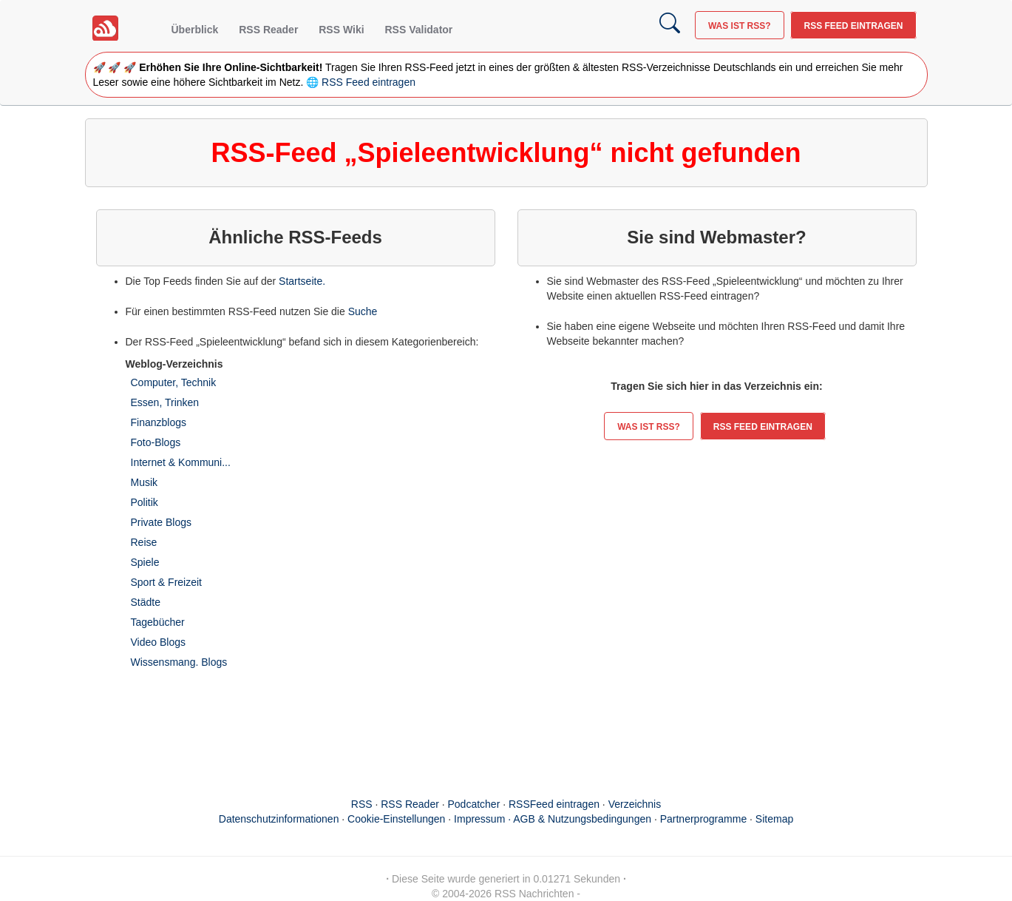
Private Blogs (161, 522)
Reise (144, 542)
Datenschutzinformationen (279, 819)
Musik (144, 482)
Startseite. (302, 281)
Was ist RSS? (739, 26)
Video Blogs (158, 642)
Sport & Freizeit (166, 582)
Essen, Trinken (165, 402)
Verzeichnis (635, 804)
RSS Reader (268, 30)
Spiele (145, 562)
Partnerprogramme (703, 819)
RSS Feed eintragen (853, 26)
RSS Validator (418, 30)
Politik (144, 502)
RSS (362, 804)
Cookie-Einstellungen (396, 819)
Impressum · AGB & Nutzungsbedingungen (552, 819)
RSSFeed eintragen (554, 804)
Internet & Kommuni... (181, 462)
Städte (145, 602)
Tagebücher (158, 622)
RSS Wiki (341, 30)
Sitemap (774, 819)
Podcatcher (474, 804)
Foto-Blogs (156, 442)
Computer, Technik (174, 382)
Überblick (195, 30)
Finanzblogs (159, 422)
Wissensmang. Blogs (179, 662)
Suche (363, 311)
